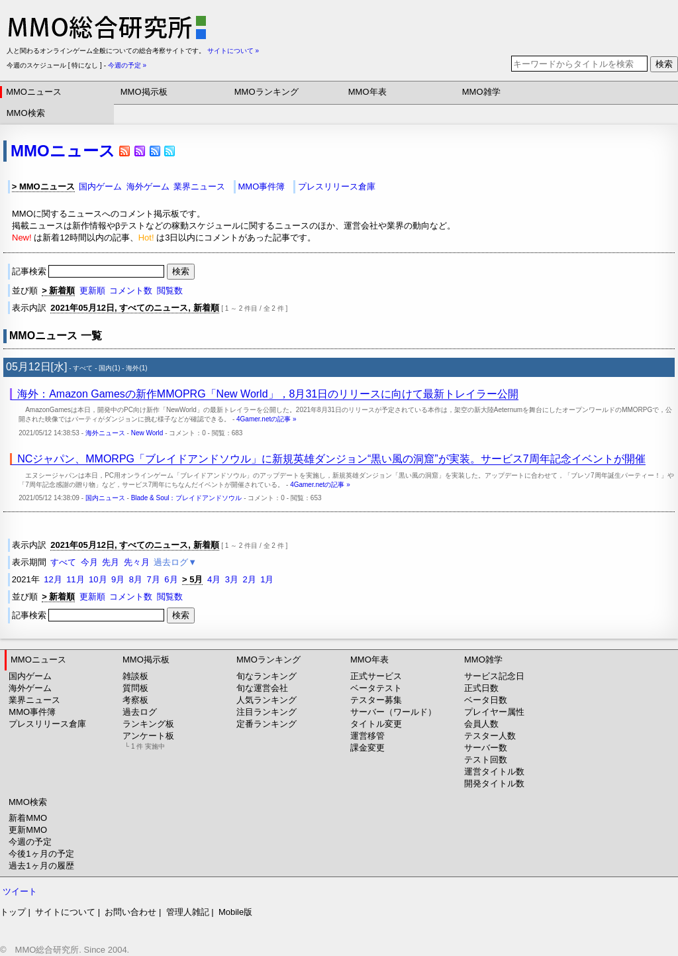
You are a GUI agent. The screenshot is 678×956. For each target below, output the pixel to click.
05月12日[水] (36, 366)
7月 (153, 579)
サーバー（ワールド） (393, 712)
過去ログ (139, 712)
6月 (170, 579)
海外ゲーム (148, 186)
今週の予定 (30, 842)
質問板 (135, 688)
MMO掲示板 (144, 92)
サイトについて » (233, 50)
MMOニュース (34, 92)
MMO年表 (367, 92)
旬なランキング (266, 676)
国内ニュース (105, 498)
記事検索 (89, 271)
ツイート (20, 891)
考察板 (135, 700)
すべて (83, 368)
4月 (213, 579)
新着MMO (28, 818)
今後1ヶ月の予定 (41, 854)
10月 (98, 579)
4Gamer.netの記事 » (266, 419)
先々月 (137, 562)
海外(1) (136, 368)
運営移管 (367, 736)
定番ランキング (266, 724)
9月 (117, 579)
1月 (266, 579)
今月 (89, 562)
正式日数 (481, 688)
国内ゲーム (100, 186)
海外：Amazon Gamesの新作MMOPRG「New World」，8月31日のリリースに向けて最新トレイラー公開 (267, 393)
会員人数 (481, 724)
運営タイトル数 (494, 771)
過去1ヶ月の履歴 (41, 866)
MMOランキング (266, 92)
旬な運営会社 (262, 688)
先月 (110, 562)
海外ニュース (105, 433)
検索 (664, 64)
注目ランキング (266, 712)
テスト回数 (485, 760)
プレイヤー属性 (494, 712)
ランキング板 (148, 724)
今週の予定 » (127, 65)
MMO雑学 (481, 92)
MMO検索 (26, 113)
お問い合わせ (130, 912)
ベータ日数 (485, 700)
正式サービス (376, 676)
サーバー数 (485, 748)
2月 (249, 579)
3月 (231, 579)
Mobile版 (235, 912)
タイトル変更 (376, 724)
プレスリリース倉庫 (336, 186)
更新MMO (28, 830)
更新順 (92, 290)
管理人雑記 (187, 912)
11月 (75, 579)
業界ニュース (199, 186)
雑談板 (135, 676)
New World (147, 433)
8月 (135, 579)
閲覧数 (170, 290)
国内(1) (109, 368)
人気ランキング (266, 700)
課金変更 (367, 748)
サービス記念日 (494, 676)
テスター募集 (376, 700)
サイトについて (65, 912)
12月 (53, 579)
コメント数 (130, 290)
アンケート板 (148, 740)
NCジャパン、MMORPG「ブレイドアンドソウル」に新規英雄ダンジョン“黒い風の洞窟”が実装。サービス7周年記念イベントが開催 (331, 458)
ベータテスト (376, 688)
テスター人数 (490, 736)
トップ (13, 912)
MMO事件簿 (261, 186)
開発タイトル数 (494, 783)
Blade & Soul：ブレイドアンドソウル (186, 498)
